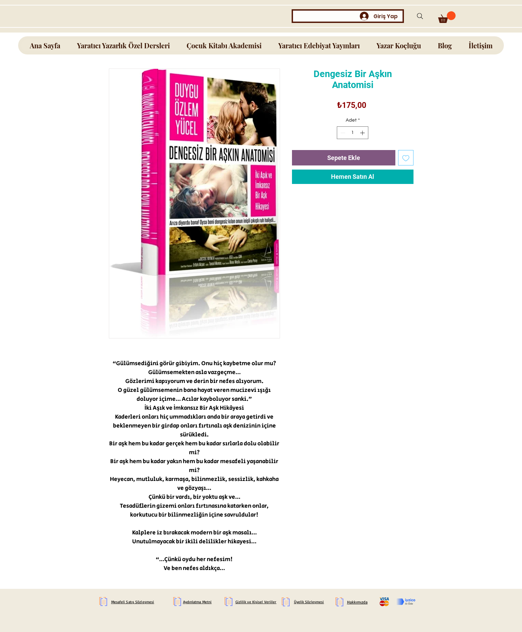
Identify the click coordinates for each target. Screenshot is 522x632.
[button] (447, 17)
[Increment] (363, 133)
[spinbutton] (352, 133)
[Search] (420, 16)
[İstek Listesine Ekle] (405, 157)
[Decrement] (342, 133)
